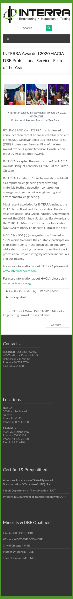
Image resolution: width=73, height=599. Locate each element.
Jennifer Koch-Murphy (22, 291)
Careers (58, 324)
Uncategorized (17, 297)
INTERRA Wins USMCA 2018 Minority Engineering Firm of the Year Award (33, 313)
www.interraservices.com (20, 271)
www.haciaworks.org (17, 283)
